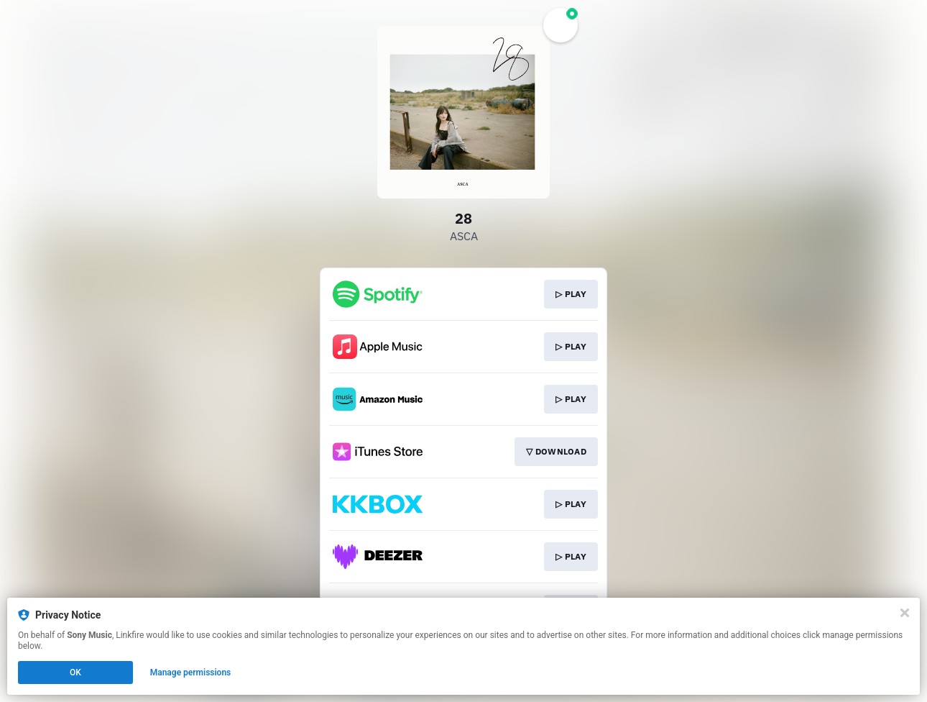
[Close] (904, 612)
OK (75, 672)
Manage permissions (190, 672)
